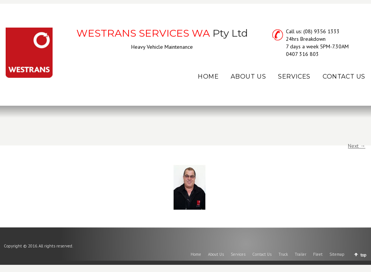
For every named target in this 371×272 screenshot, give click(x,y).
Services (238, 254)
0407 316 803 (302, 54)
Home (196, 254)
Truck (283, 254)
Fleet (318, 254)
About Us (216, 254)
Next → (356, 145)
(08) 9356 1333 (321, 31)
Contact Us (262, 254)
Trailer (300, 254)
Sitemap (337, 254)
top (363, 255)
